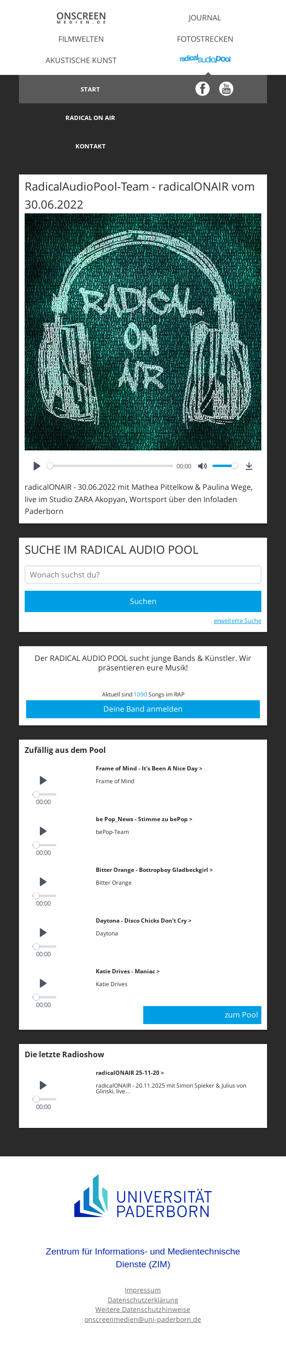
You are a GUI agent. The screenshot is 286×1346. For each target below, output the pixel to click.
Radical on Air (205, 89)
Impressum (143, 1260)
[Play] (37, 437)
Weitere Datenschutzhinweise (142, 1280)
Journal (205, 17)
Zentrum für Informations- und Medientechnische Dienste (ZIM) (143, 1229)
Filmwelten (81, 39)
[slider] (110, 437)
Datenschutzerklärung (143, 1270)
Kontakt (81, 117)
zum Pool (241, 986)
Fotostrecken (205, 39)
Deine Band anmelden (143, 680)
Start (81, 89)
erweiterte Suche (237, 592)
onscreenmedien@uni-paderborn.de (142, 1290)
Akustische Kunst (81, 60)
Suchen (143, 573)
